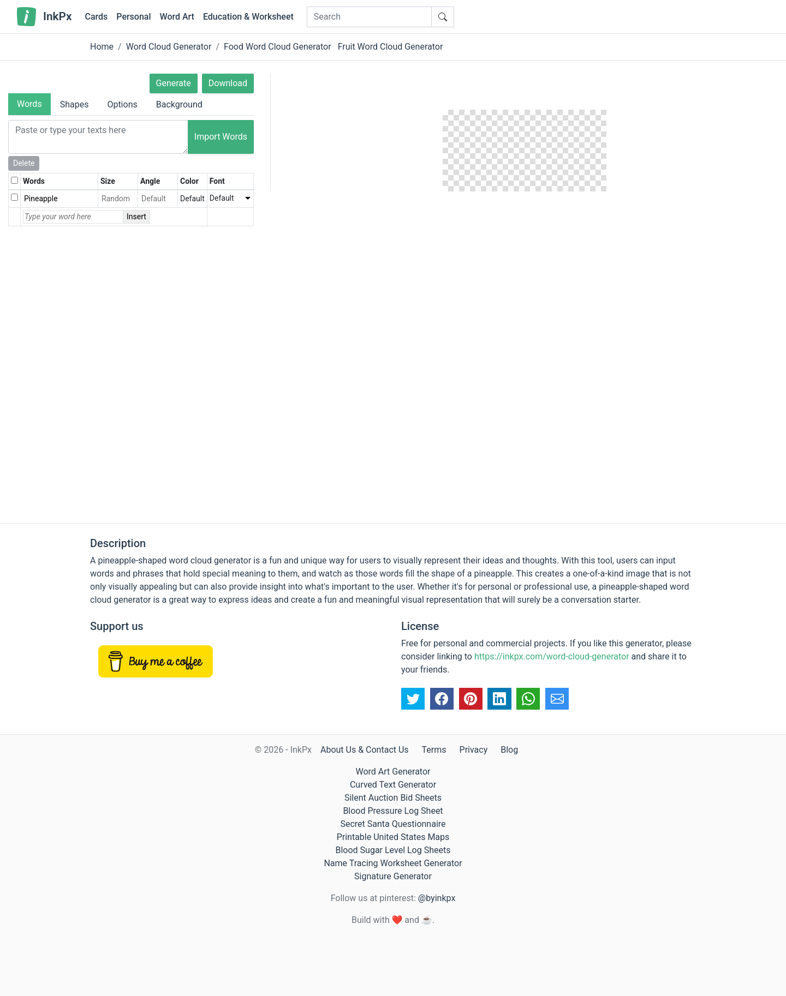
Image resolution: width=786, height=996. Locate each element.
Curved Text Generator (393, 784)
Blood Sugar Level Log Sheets (393, 850)
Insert (136, 216)
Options (122, 104)
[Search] (369, 17)
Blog (509, 750)
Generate (173, 83)
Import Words (220, 136)
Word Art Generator (393, 771)
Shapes (74, 104)
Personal (133, 16)
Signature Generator (393, 876)
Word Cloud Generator (169, 46)
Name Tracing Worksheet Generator (393, 863)
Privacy (474, 750)
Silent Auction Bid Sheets (393, 798)
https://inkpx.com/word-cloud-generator (551, 656)
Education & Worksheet (248, 16)
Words (29, 104)
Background (179, 104)
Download (228, 83)
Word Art (177, 16)
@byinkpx (436, 898)
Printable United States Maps (393, 837)
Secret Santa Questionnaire (392, 824)
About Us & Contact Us (364, 750)
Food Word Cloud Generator (277, 46)
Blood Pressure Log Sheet (393, 811)
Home (102, 46)
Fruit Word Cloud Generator (390, 46)
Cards (96, 16)
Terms (434, 750)
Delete (23, 163)
